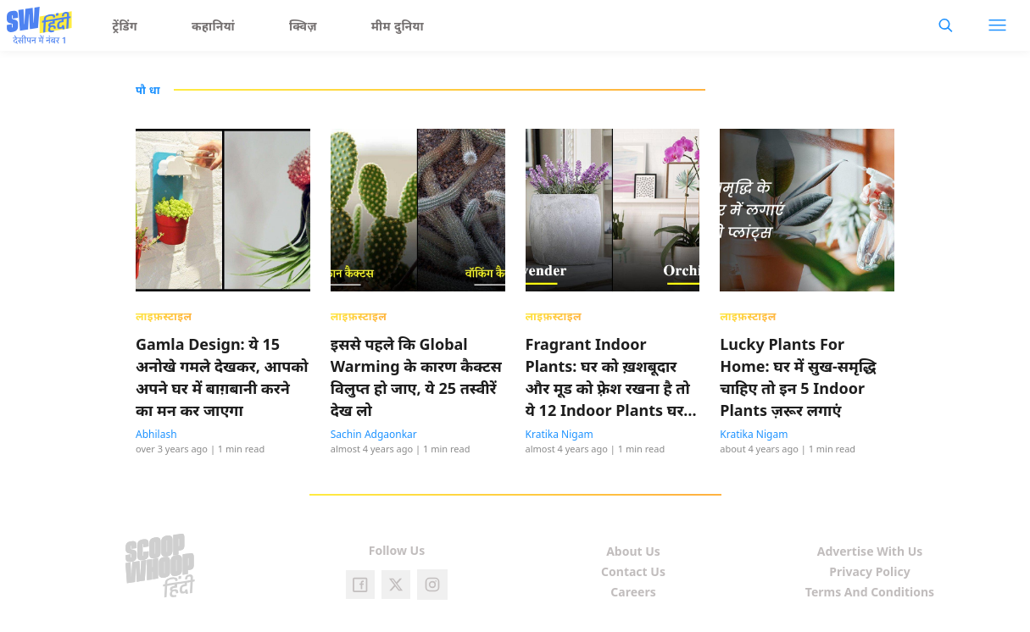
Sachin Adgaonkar (374, 434)
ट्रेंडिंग (125, 26)
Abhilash (156, 434)
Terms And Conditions (869, 592)
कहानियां (213, 26)
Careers (632, 592)
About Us (633, 551)
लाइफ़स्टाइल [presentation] (164, 316)
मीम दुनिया (397, 26)
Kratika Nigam (559, 434)
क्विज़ (303, 26)
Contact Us (633, 571)
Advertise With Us (870, 551)
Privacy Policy (869, 571)
